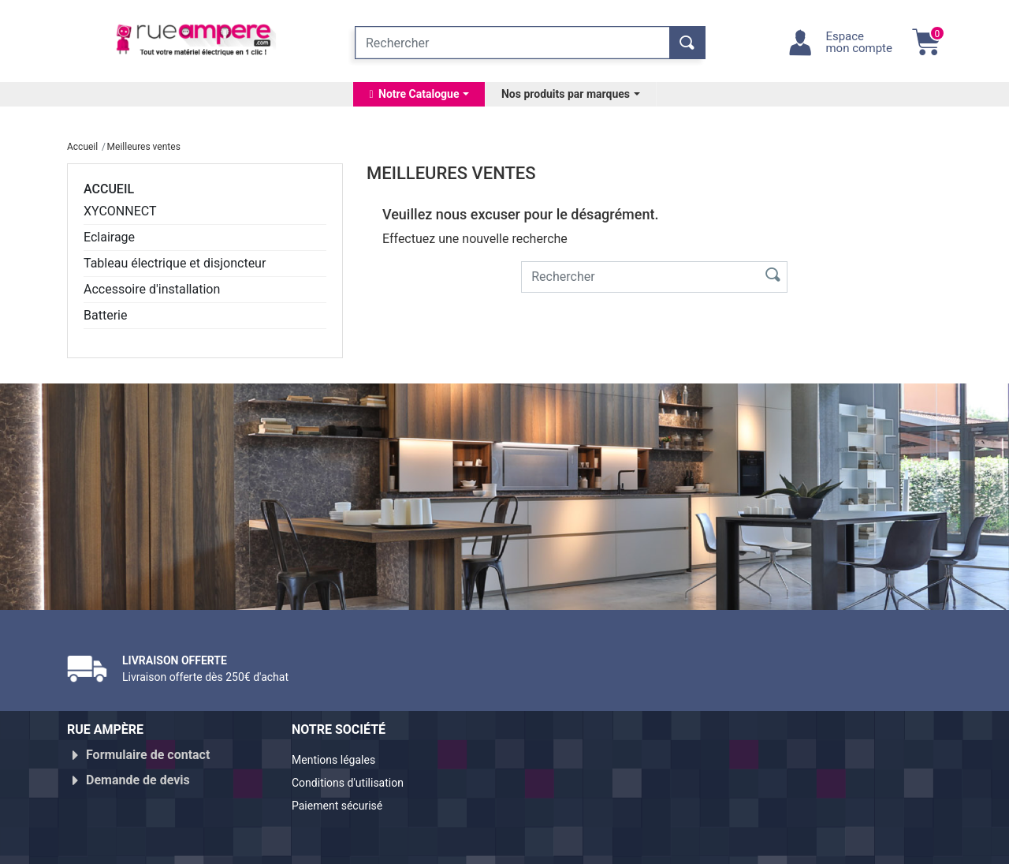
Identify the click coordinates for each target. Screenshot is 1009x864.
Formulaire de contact (148, 754)
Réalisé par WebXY (804, 845)
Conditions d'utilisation (357, 779)
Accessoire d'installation (152, 289)
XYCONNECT (120, 211)
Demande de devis (138, 773)
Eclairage (109, 237)
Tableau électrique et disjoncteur (175, 263)
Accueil (109, 188)
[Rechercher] (512, 42)
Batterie (105, 315)
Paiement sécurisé (344, 798)
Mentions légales (340, 761)
